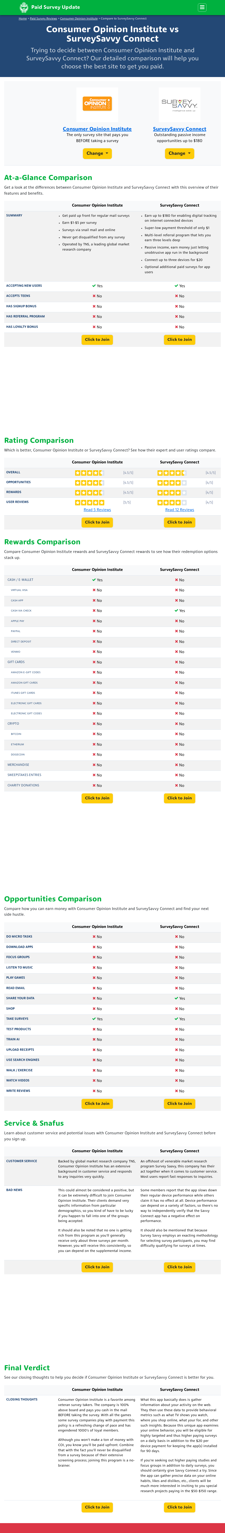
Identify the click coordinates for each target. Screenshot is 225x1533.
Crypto (13, 724)
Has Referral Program (25, 316)
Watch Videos (17, 1080)
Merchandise (18, 765)
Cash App (17, 600)
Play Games (15, 977)
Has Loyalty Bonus (22, 327)
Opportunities (18, 482)
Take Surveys (17, 1019)
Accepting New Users (24, 286)
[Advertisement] (112, 391)
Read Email (15, 988)
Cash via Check (21, 610)
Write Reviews (18, 1091)
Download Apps (19, 947)
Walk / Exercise (19, 1070)
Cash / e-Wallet (20, 580)
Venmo (15, 652)
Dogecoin (18, 754)
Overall (13, 472)
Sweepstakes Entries (24, 775)
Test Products (18, 1029)
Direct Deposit (21, 641)
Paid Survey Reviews (43, 18)
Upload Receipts (20, 1050)
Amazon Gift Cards (24, 683)
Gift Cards (16, 662)
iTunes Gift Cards (23, 693)
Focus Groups (18, 957)
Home (23, 18)
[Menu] (202, 7)
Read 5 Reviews (97, 510)
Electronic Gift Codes (26, 713)
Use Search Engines (22, 1060)
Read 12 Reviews (179, 510)
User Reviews (17, 502)
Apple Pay (17, 621)
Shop (10, 1008)
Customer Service (21, 1161)
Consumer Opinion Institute (79, 18)
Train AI (13, 1039)
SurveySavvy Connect (179, 129)
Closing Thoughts (22, 1399)
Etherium (17, 744)
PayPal (15, 631)
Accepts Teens (18, 296)
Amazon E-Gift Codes (25, 672)
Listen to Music (19, 967)
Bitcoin (16, 734)
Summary (14, 215)
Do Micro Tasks (19, 936)
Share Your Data (20, 998)
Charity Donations (23, 785)
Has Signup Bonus (21, 306)
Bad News (14, 1190)
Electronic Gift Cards (26, 703)
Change (96, 153)
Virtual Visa (19, 590)
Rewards (13, 492)
